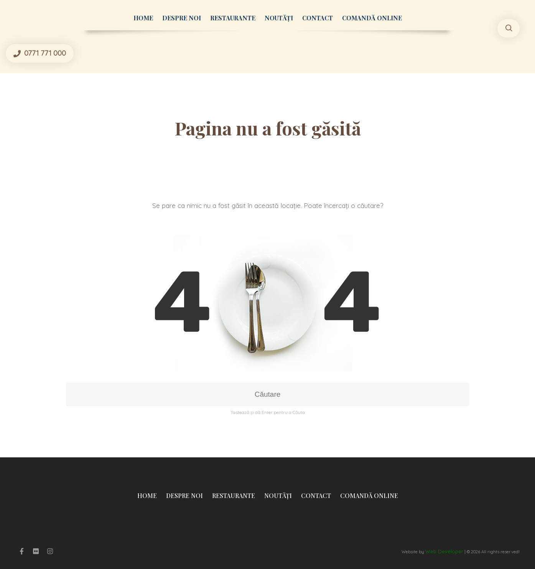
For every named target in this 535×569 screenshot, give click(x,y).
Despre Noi (181, 18)
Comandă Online (372, 18)
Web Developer (444, 551)
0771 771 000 (44, 53)
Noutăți (279, 18)
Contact (317, 18)
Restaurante (232, 18)
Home (143, 18)
